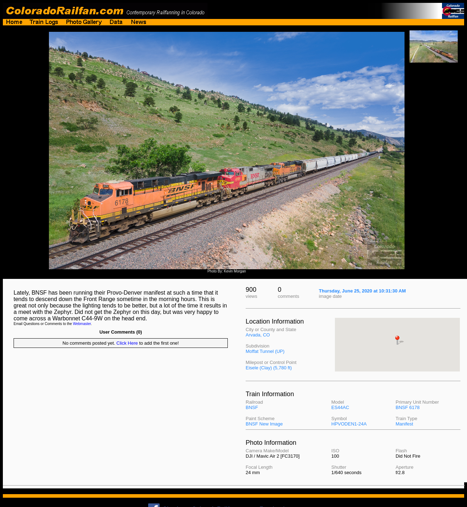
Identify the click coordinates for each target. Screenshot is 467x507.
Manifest (404, 424)
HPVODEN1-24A (349, 424)
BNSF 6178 (408, 407)
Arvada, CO (258, 335)
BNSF (252, 407)
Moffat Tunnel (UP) (265, 351)
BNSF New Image (264, 424)
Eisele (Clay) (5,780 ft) (269, 367)
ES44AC (340, 407)
